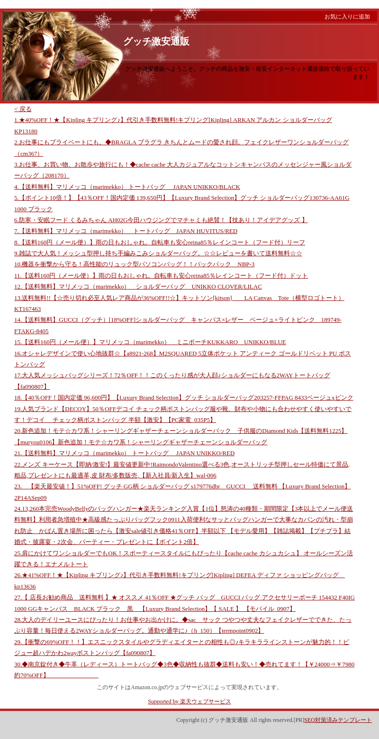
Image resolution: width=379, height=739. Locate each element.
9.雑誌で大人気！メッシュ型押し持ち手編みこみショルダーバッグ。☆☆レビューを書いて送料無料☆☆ (158, 253)
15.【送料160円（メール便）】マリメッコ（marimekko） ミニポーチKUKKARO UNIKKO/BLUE (150, 342)
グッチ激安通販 (156, 41)
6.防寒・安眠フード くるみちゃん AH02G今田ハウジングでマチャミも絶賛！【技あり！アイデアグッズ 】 (161, 220)
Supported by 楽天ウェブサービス (189, 701)
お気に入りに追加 (347, 16)
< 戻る (23, 108)
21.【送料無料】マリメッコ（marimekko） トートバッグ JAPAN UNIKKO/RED (124, 453)
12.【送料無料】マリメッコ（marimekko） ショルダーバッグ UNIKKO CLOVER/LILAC (138, 286)
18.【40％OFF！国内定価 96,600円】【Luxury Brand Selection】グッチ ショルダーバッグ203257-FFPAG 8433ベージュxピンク (183, 397)
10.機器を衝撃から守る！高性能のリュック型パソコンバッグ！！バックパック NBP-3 (134, 264)
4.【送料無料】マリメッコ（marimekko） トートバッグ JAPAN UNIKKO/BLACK (127, 186)
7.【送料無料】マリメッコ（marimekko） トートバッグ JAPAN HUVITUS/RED (125, 230)
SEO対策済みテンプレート (338, 720)
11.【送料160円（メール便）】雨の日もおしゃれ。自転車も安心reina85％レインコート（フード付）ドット (161, 275)
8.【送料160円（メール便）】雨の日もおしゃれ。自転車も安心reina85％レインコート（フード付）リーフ (159, 242)
